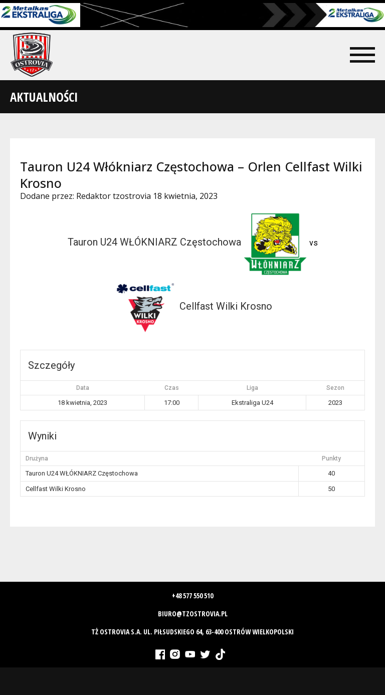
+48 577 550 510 (192, 595)
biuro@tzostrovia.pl (193, 613)
